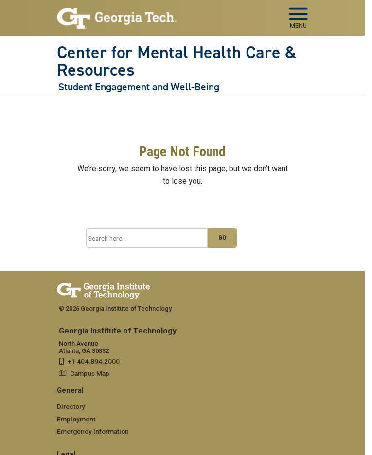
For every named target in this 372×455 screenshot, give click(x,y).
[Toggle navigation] (298, 14)
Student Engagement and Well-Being (138, 87)
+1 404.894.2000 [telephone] (94, 361)
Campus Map (89, 373)
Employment (76, 419)
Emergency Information (93, 431)
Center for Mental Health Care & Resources (177, 61)
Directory (71, 406)
